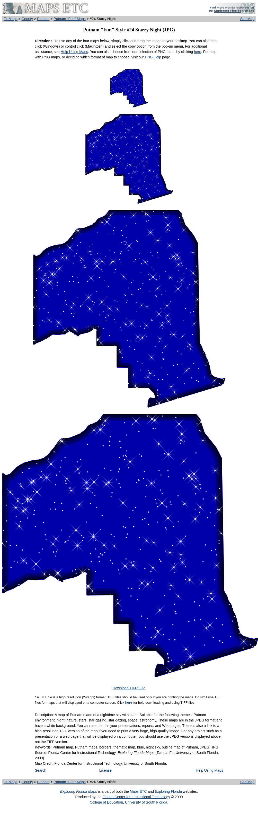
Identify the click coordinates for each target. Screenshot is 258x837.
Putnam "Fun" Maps (69, 19)
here (197, 52)
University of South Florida (146, 802)
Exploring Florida (168, 791)
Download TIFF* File (129, 688)
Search (40, 770)
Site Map (247, 19)
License (105, 770)
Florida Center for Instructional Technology (136, 797)
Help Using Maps (74, 52)
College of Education (106, 802)
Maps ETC (138, 791)
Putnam (43, 19)
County (27, 19)
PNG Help (153, 57)
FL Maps (10, 19)
